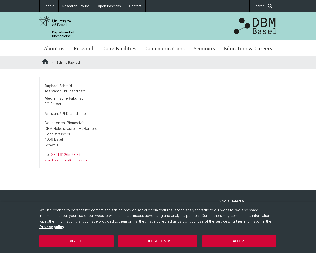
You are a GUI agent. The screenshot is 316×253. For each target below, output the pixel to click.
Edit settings (158, 241)
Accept (239, 241)
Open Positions (109, 6)
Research (84, 48)
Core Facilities (119, 48)
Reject (76, 241)
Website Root (45, 61)
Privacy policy (52, 227)
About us (54, 48)
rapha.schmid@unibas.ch (67, 160)
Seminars (204, 48)
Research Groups (76, 6)
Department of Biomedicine (63, 34)
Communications (165, 48)
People (49, 6)
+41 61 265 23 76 (66, 154)
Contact (135, 6)
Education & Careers (248, 48)
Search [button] (263, 6)
